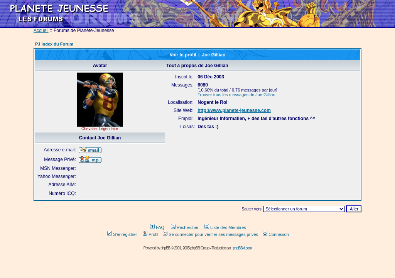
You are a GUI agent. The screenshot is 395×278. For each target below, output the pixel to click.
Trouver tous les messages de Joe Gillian (236, 94)
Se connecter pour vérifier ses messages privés (210, 234)
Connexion (276, 234)
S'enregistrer (122, 234)
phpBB (165, 248)
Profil (150, 234)
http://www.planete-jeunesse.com (234, 110)
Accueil (41, 30)
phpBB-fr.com (242, 248)
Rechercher (185, 227)
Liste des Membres (225, 227)
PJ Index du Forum (54, 44)
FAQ (157, 227)
